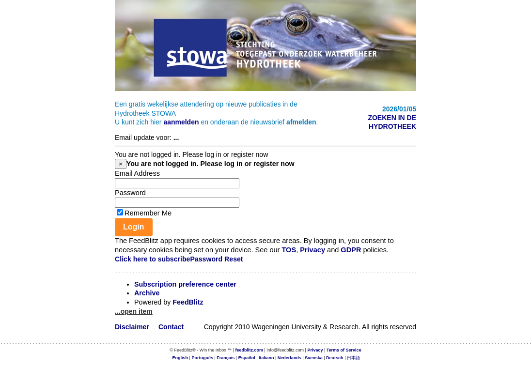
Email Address (137, 173)
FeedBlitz (187, 302)
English (180, 357)
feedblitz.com (249, 350)
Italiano (266, 357)
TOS (288, 250)
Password (130, 193)
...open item (134, 311)
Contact (171, 327)
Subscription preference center (185, 284)
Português (202, 357)
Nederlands (289, 357)
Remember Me (148, 213)
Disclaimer (132, 327)
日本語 (353, 357)
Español (246, 357)
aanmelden (181, 122)
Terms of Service (344, 350)
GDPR (351, 250)
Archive (146, 293)
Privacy (312, 250)
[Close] (120, 164)
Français (225, 357)
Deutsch (335, 357)
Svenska (314, 357)
